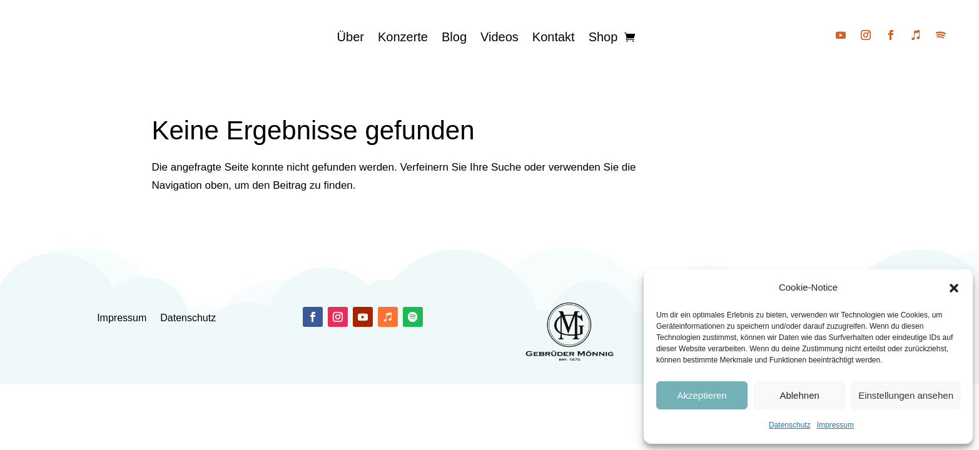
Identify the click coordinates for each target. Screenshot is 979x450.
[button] (954, 288)
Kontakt (553, 37)
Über (350, 37)
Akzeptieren (701, 395)
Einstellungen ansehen (905, 395)
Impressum (835, 425)
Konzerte (403, 37)
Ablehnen (799, 395)
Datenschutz (790, 425)
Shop (603, 37)
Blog (454, 37)
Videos (499, 37)
